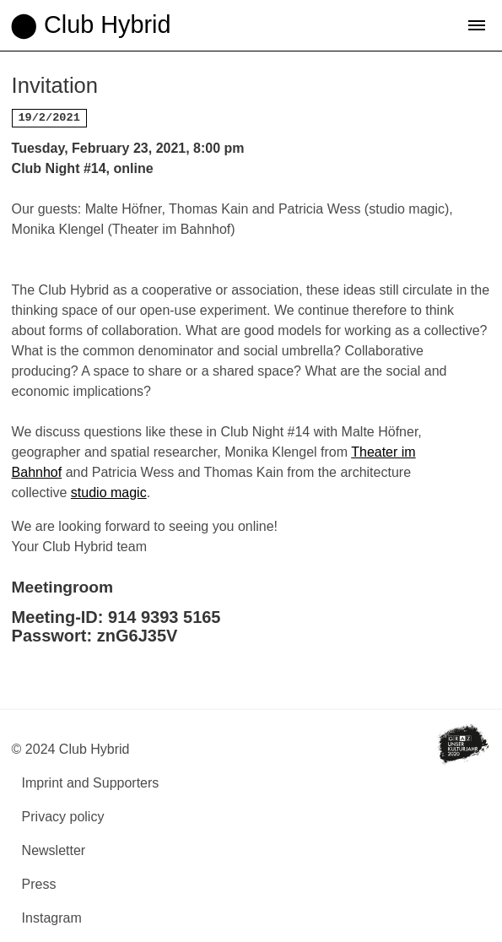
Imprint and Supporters (90, 783)
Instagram (52, 918)
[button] (476, 25)
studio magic (109, 492)
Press (39, 884)
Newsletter (54, 850)
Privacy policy (63, 816)
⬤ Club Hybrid (90, 24)
